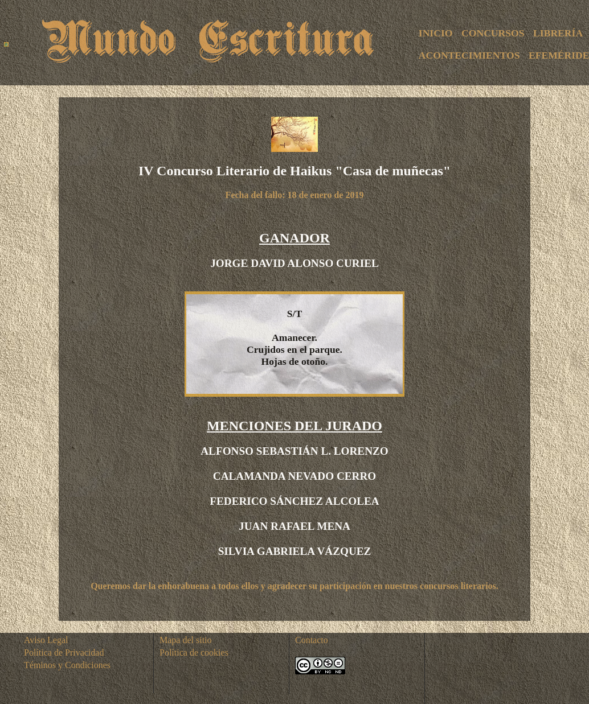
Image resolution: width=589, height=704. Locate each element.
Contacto (311, 640)
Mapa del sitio (185, 640)
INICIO (436, 33)
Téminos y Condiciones (67, 665)
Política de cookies (193, 652)
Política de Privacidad (64, 652)
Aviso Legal (46, 640)
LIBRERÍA (558, 33)
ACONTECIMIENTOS (469, 55)
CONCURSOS (492, 33)
